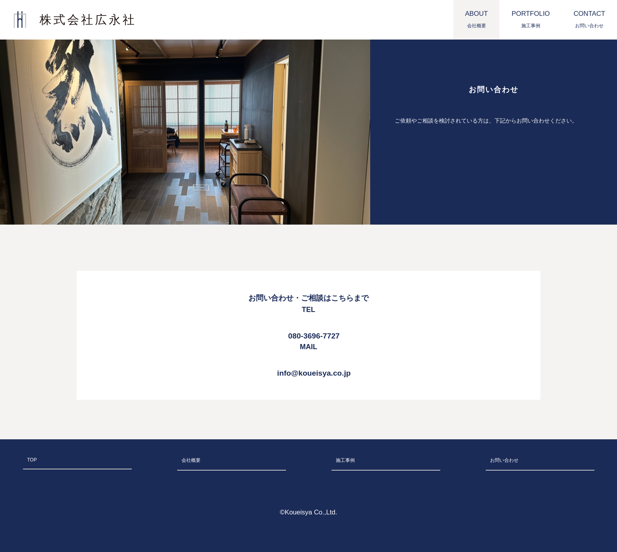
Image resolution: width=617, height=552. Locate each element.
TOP (32, 460)
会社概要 (191, 460)
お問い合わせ (504, 460)
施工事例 (345, 460)
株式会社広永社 (88, 19)
